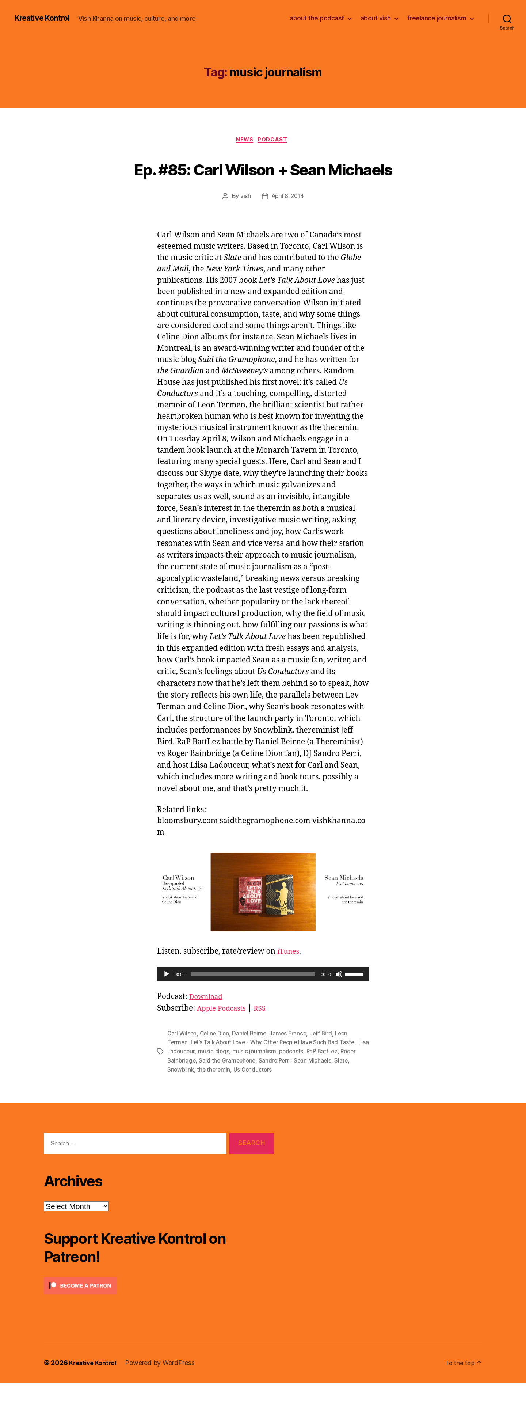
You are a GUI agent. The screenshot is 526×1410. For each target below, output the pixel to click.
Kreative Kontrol (47, 18)
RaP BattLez (338, 1079)
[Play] (166, 1002)
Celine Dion (216, 1061)
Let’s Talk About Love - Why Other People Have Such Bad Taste (276, 1070)
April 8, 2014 (287, 224)
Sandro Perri (295, 1087)
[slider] (253, 1002)
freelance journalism (436, 18)
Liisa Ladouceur (188, 1079)
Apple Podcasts (224, 1036)
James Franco (292, 1061)
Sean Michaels (334, 1087)
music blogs (228, 1079)
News (244, 140)
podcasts (306, 1079)
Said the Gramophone (246, 1087)
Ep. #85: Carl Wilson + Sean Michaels (263, 182)
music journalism (269, 1079)
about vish (376, 18)
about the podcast (317, 18)
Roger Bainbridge (190, 1087)
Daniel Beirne (252, 1061)
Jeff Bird (325, 1061)
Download (207, 1025)
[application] (263, 1002)
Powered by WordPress (164, 1389)
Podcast (275, 140)
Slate (174, 1096)
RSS (266, 1036)
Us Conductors (272, 1096)
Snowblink (198, 1096)
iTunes (289, 979)
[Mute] (339, 1002)
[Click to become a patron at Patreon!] (159, 1312)
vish (244, 224)
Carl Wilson (182, 1061)
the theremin (232, 1096)
